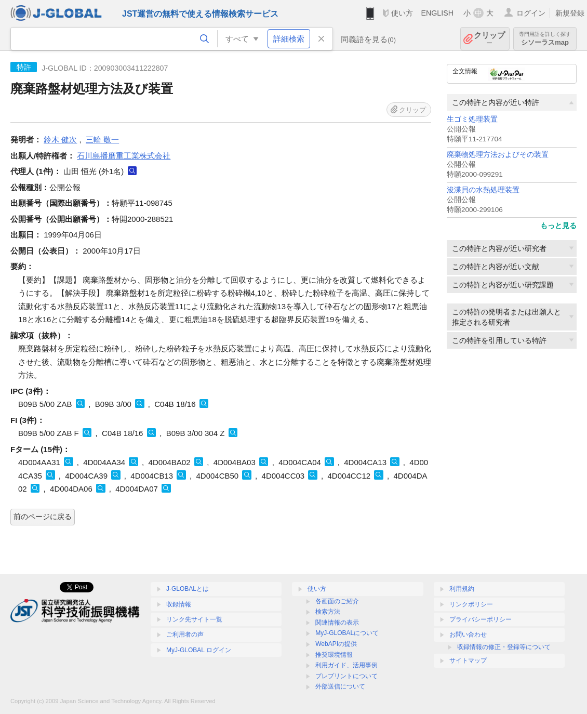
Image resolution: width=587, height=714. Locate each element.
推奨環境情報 (334, 654)
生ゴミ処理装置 (472, 119)
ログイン (530, 13)
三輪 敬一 (102, 139)
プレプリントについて (346, 676)
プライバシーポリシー (480, 619)
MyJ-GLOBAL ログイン (198, 650)
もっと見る (558, 225)
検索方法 (327, 611)
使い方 (402, 13)
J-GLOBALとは (187, 588)
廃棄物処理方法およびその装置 (498, 154)
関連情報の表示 (337, 622)
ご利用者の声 (185, 634)
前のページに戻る (43, 516)
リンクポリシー (471, 604)
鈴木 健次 (60, 139)
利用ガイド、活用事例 (346, 665)
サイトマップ (468, 660)
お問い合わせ (468, 634)
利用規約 (461, 588)
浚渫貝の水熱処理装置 (483, 190)
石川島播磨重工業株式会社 (123, 155)
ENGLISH (437, 13)
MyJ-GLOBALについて (347, 633)
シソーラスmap (545, 38)
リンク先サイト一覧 (194, 619)
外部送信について (340, 686)
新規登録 (569, 13)
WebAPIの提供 (336, 643)
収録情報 (178, 604)
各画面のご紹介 (337, 601)
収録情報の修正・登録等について (504, 647)
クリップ (489, 39)
